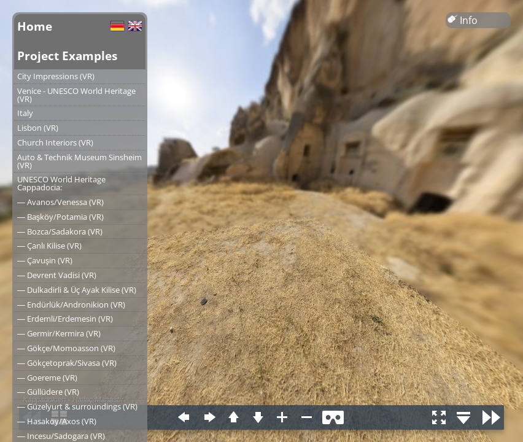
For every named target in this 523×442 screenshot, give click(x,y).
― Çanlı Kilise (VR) (49, 245)
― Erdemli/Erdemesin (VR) (65, 318)
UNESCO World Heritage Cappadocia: (61, 183)
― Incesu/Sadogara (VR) (61, 435)
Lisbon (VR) (37, 127)
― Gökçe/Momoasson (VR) (66, 348)
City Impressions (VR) (56, 76)
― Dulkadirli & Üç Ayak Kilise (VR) (76, 289)
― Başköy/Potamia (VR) (60, 216)
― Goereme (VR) (47, 377)
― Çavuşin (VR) (44, 260)
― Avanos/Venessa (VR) (60, 201)
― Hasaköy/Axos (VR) (56, 421)
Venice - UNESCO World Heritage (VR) (76, 94)
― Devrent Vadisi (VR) (56, 275)
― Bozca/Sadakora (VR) (60, 231)
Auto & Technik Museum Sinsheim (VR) (79, 161)
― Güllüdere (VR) (48, 391)
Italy (25, 112)
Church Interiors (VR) (55, 142)
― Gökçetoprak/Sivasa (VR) (67, 362)
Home (34, 26)
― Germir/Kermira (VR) (59, 333)
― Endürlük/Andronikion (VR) (71, 304)
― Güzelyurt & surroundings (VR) (77, 406)
